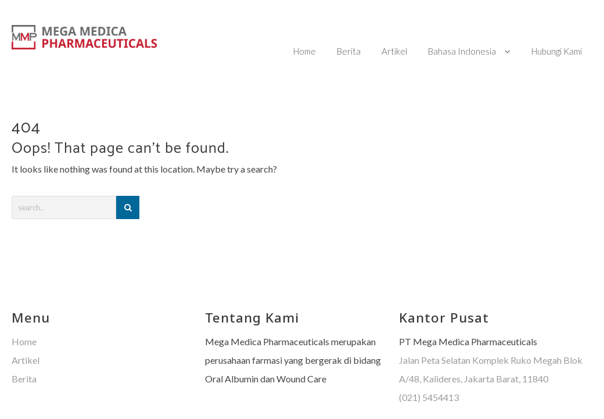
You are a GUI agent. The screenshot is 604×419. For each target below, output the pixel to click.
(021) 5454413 (429, 374)
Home (24, 318)
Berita (24, 355)
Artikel (25, 337)
